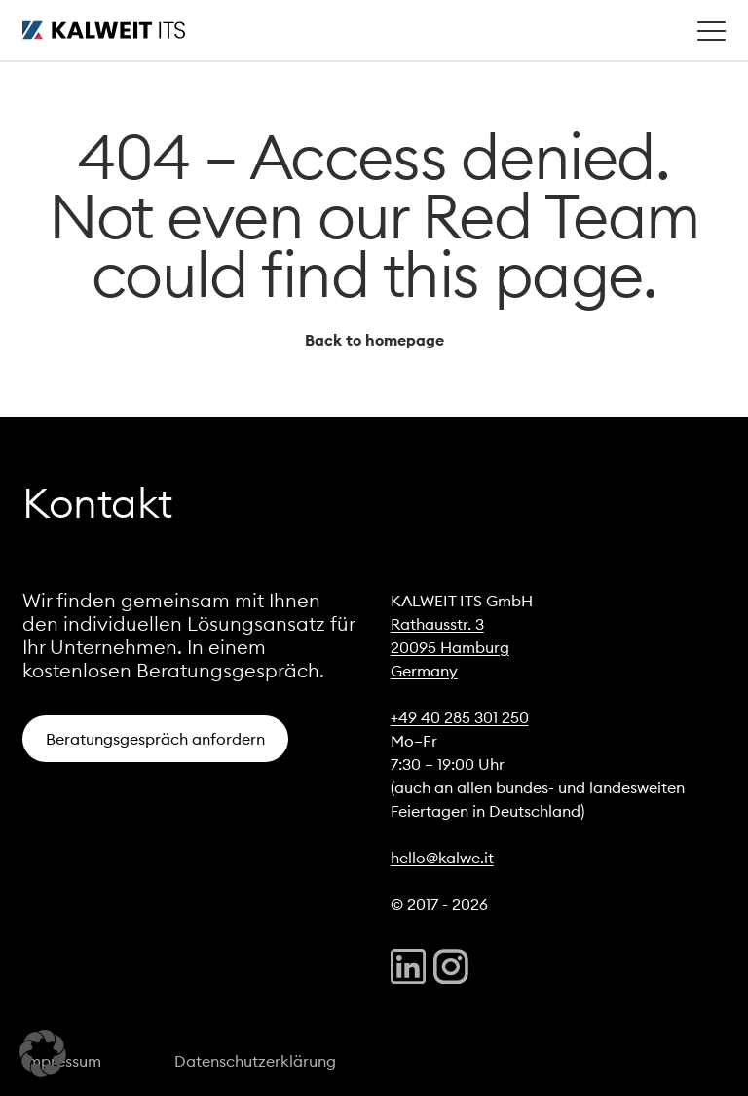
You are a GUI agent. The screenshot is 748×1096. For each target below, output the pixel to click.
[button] (43, 1053)
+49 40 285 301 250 (460, 717)
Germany (424, 670)
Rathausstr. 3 (437, 624)
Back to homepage (374, 339)
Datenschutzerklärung (255, 1061)
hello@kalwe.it (442, 857)
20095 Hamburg (450, 647)
